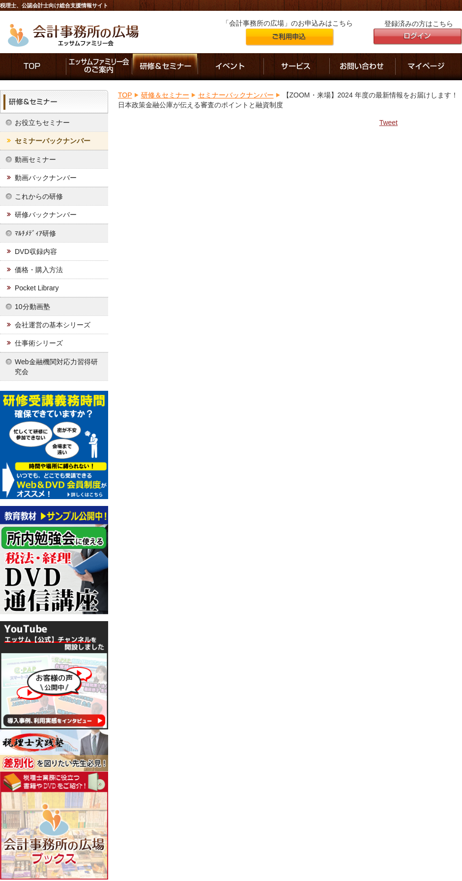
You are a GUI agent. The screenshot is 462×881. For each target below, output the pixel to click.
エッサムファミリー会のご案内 (99, 66)
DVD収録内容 (36, 251)
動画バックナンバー (46, 178)
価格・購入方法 (39, 270)
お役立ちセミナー (42, 122)
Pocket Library (36, 288)
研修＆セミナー (165, 66)
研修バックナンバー (46, 215)
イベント (231, 66)
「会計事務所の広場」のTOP (33, 66)
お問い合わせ (363, 66)
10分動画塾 (32, 307)
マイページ (429, 66)
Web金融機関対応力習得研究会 (56, 367)
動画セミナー (35, 159)
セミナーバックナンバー (52, 141)
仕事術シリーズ (39, 343)
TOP (125, 95)
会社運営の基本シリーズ (52, 325)
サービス (297, 66)
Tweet (388, 122)
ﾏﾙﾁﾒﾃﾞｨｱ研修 (35, 233)
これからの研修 (39, 196)
